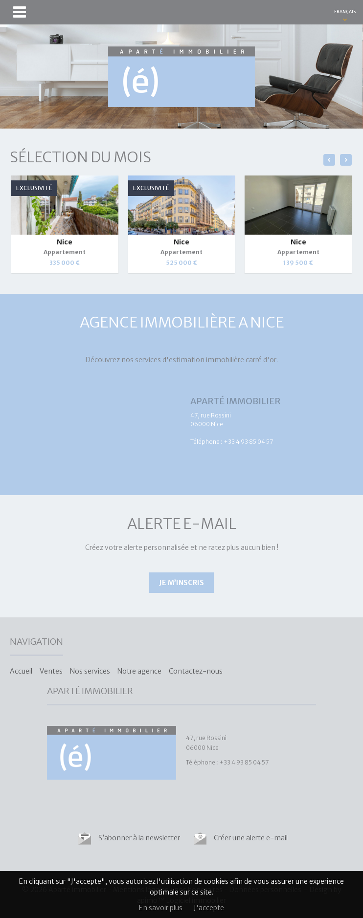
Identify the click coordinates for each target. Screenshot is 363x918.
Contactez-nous (196, 671)
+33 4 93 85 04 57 (248, 441)
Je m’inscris (181, 582)
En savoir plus (160, 907)
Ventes (51, 671)
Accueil (21, 671)
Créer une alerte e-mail (251, 837)
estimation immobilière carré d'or (222, 359)
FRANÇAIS (345, 11)
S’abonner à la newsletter (139, 837)
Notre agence (139, 671)
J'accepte (209, 907)
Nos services (90, 671)
